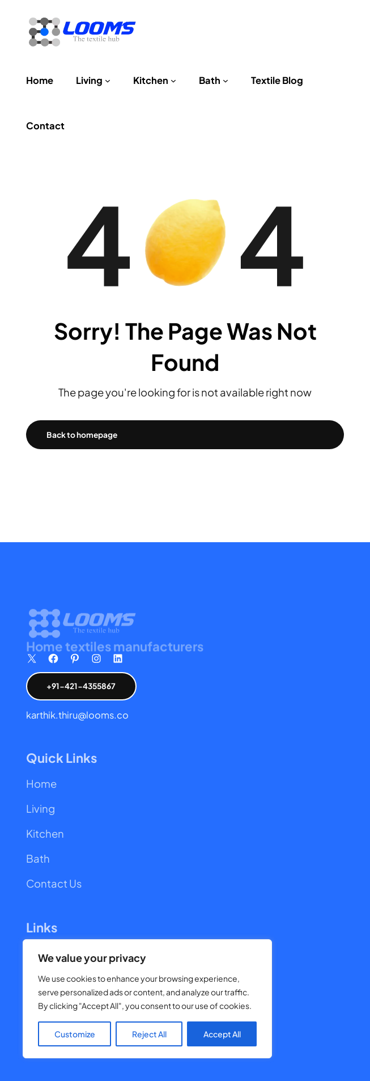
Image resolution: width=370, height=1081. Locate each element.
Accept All (222, 1034)
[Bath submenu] (225, 80)
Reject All (149, 1034)
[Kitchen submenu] (173, 80)
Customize (74, 1034)
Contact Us (54, 883)
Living (40, 808)
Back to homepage (81, 435)
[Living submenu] (107, 80)
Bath (38, 858)
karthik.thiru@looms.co (77, 715)
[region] (147, 998)
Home (41, 783)
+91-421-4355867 (81, 686)
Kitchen (45, 833)
